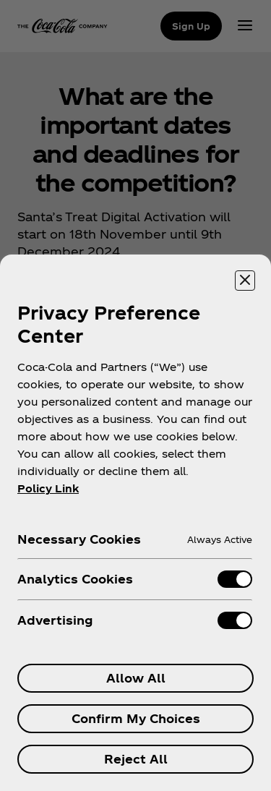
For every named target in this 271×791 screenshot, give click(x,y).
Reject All (136, 759)
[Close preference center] (245, 280)
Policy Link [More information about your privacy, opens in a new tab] (48, 488)
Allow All (135, 678)
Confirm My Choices (136, 718)
